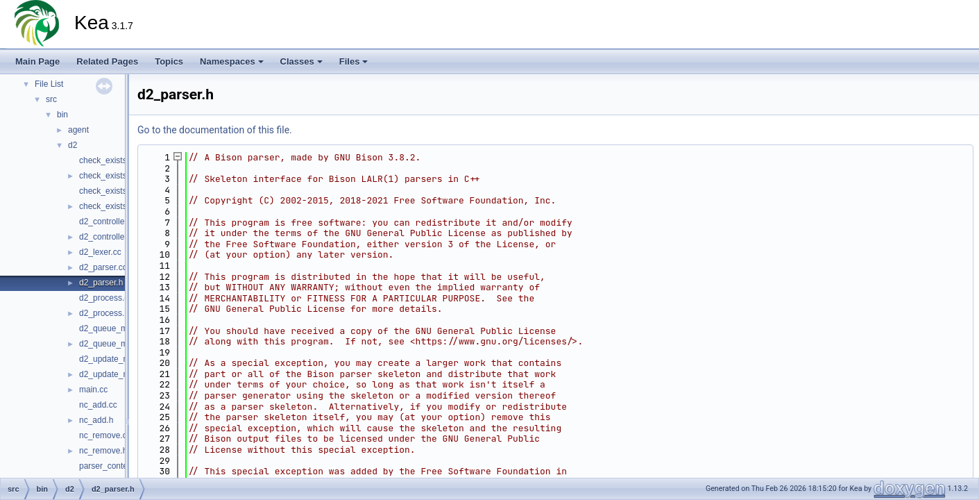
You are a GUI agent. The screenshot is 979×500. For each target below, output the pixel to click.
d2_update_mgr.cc (113, 359)
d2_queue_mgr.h (110, 344)
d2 (72, 145)
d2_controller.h (106, 237)
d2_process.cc (106, 298)
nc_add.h (96, 420)
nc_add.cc (98, 405)
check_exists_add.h (115, 176)
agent (78, 130)
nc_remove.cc (105, 435)
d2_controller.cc (108, 221)
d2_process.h (104, 313)
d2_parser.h (101, 283)
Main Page (37, 61)
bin (62, 114)
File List (49, 84)
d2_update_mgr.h (111, 374)
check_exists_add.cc (117, 160)
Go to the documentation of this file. (214, 129)
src (51, 99)
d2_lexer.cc (100, 252)
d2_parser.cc (103, 267)
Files (353, 61)
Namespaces (232, 61)
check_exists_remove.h (122, 206)
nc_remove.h (103, 451)
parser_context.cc (112, 466)
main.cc (93, 389)
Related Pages (107, 61)
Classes (301, 61)
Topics (169, 61)
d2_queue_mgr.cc (112, 328)
